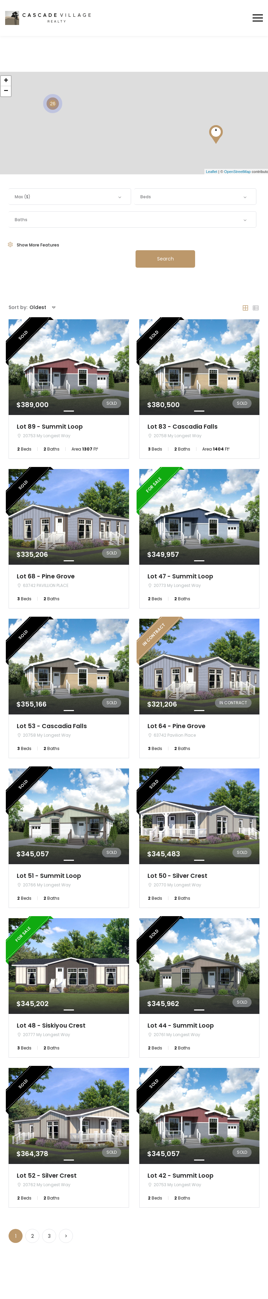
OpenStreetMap (237, 172)
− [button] (6, 91)
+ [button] (6, 81)
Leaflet (211, 172)
